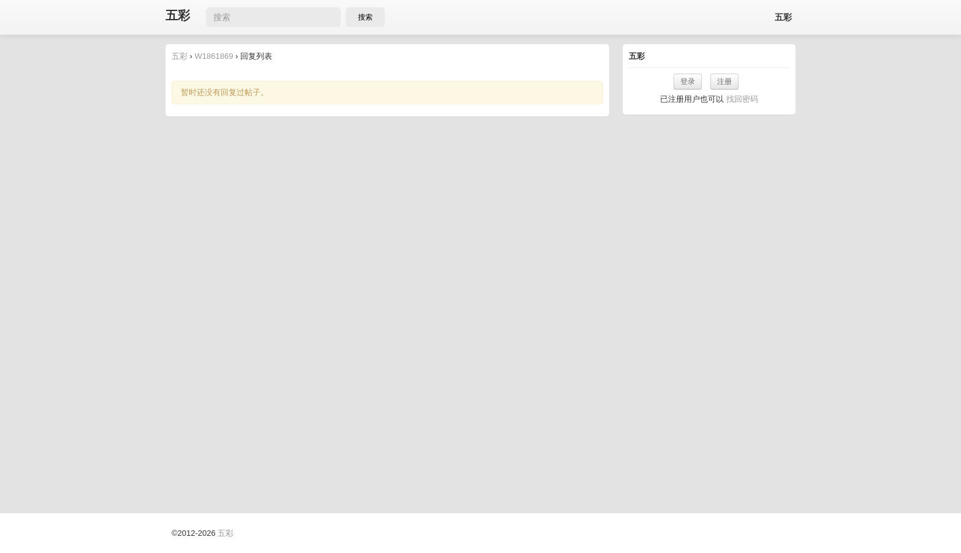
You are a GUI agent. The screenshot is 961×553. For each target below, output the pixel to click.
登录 (687, 81)
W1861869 (214, 56)
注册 (724, 81)
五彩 (177, 15)
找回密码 (742, 99)
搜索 (365, 17)
